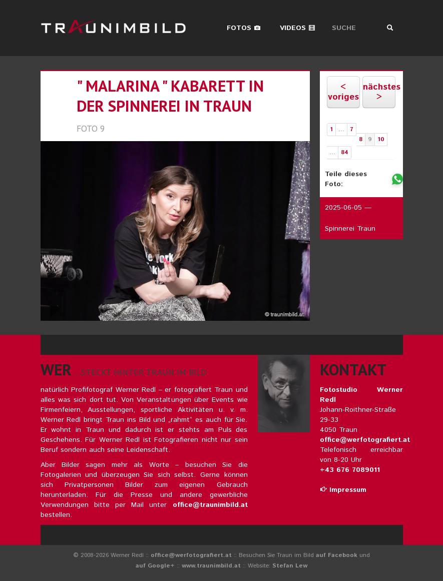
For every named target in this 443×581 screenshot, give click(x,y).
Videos (297, 28)
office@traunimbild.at (210, 505)
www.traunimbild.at (211, 565)
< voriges (343, 92)
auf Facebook (336, 555)
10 (380, 139)
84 (344, 152)
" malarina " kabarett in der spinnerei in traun (170, 96)
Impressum (343, 490)
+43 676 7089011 (350, 470)
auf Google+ (155, 565)
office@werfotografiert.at (365, 440)
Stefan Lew (289, 565)
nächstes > (379, 92)
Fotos (244, 28)
